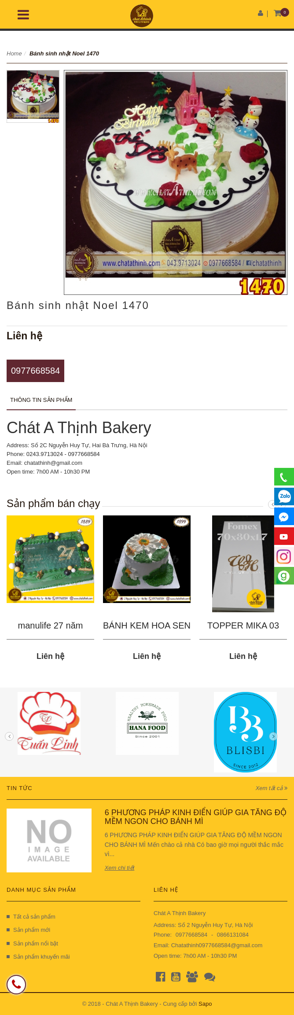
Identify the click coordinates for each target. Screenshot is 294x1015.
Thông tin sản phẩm (41, 400)
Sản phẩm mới (28, 930)
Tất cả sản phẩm (31, 916)
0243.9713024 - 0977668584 (63, 454)
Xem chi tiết (120, 867)
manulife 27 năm (50, 625)
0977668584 (35, 370)
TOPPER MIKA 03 (243, 625)
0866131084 (233, 934)
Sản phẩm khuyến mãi (38, 956)
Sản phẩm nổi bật (32, 943)
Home (14, 53)
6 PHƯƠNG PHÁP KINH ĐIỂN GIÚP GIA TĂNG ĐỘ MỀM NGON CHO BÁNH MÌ (196, 817)
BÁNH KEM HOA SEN (147, 625)
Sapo (205, 1003)
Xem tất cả (271, 788)
